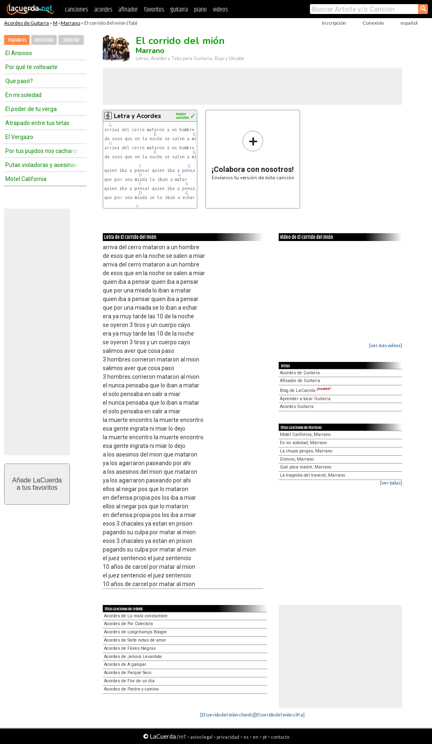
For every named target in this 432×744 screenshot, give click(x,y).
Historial (71, 40)
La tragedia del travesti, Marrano (312, 475)
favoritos (154, 10)
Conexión (373, 23)
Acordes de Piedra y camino (131, 689)
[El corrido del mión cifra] (279, 714)
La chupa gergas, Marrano (306, 451)
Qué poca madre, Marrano (305, 467)
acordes (103, 10)
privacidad (228, 736)
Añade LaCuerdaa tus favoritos (37, 484)
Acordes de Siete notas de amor (135, 640)
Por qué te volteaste (31, 67)
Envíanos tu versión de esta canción (253, 155)
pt (265, 736)
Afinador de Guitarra (300, 380)
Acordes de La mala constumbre (136, 616)
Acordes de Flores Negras (130, 648)
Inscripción (334, 23)
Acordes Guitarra (297, 406)
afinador (128, 10)
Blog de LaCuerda (305, 390)
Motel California (25, 179)
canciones (76, 10)
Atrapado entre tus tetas (37, 123)
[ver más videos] (385, 345)
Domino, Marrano (297, 459)
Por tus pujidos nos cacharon (42, 151)
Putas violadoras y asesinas (41, 165)
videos (220, 10)
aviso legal (201, 736)
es (246, 736)
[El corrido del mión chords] (227, 714)
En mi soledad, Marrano (303, 442)
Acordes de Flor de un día (129, 681)
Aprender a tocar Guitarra (305, 398)
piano (200, 10)
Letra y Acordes (137, 116)
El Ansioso (18, 53)
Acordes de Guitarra (26, 23)
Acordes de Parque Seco (127, 672)
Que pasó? (19, 81)
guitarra (179, 10)
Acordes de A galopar (125, 664)
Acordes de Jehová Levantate (133, 656)
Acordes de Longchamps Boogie (135, 632)
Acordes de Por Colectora (128, 623)
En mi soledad (23, 95)
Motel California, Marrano (305, 434)
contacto (280, 736)
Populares (17, 40)
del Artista (44, 40)
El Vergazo (19, 137)
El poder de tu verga (31, 109)
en (256, 736)
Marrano (70, 23)
